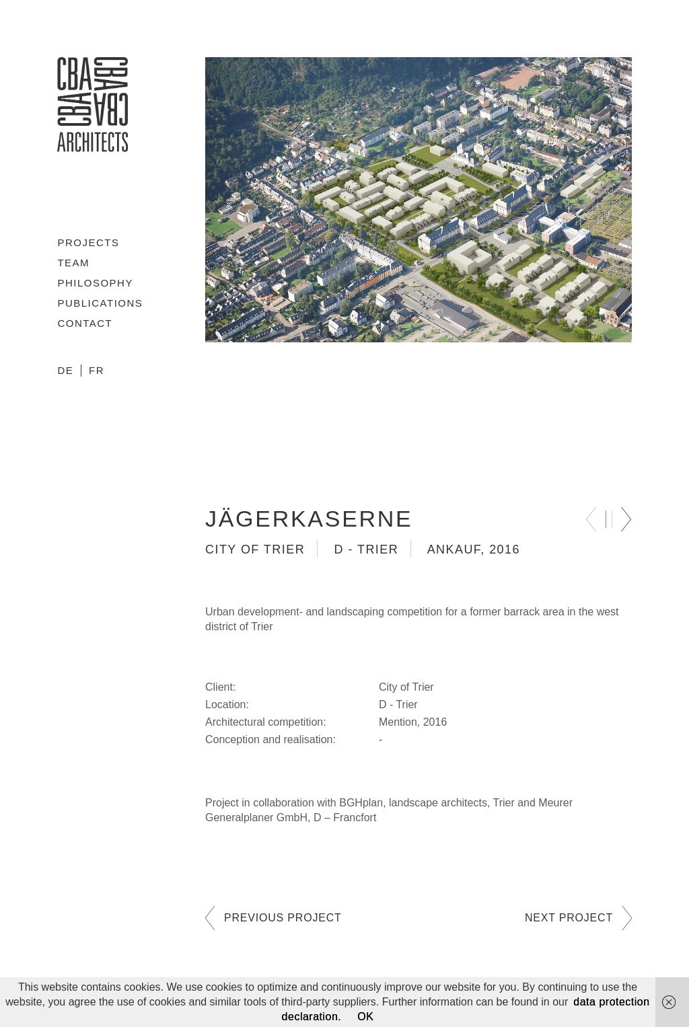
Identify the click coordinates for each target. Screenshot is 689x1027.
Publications (100, 303)
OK (365, 1016)
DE (65, 370)
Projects (88, 242)
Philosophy (95, 283)
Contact (84, 323)
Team (73, 262)
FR (96, 370)
